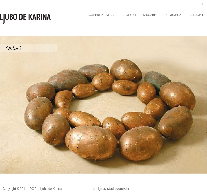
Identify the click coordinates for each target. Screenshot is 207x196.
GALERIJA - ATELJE (102, 15)
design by (111, 189)
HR (195, 4)
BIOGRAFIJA (172, 15)
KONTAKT (196, 15)
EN (202, 4)
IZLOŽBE (149, 15)
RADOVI (130, 15)
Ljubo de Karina (51, 189)
